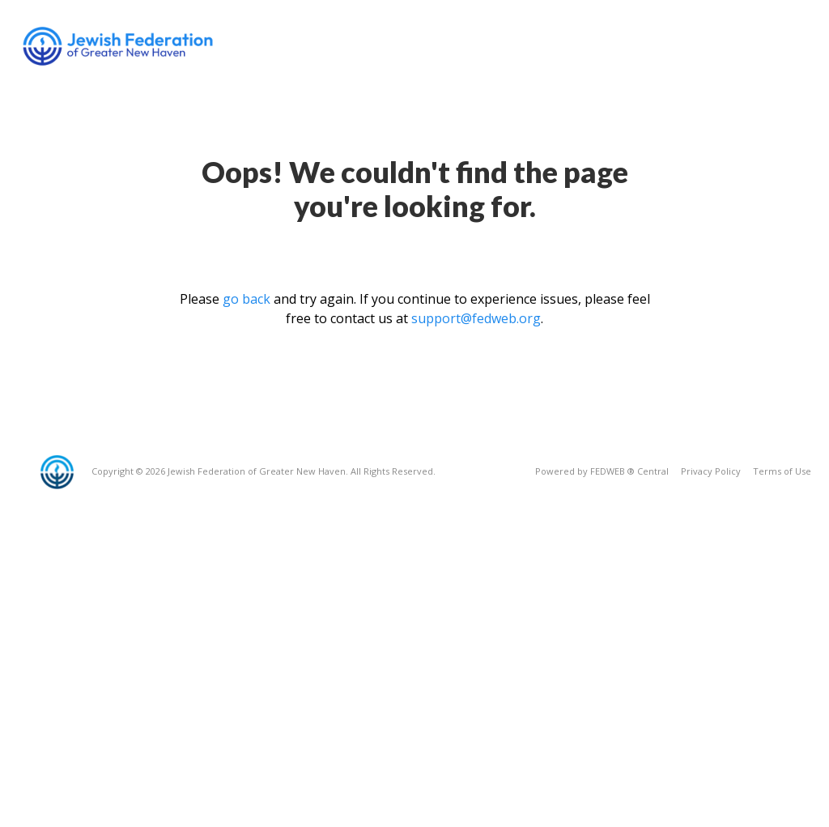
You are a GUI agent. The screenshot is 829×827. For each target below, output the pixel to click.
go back (246, 299)
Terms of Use (782, 471)
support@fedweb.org (476, 318)
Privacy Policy (711, 471)
